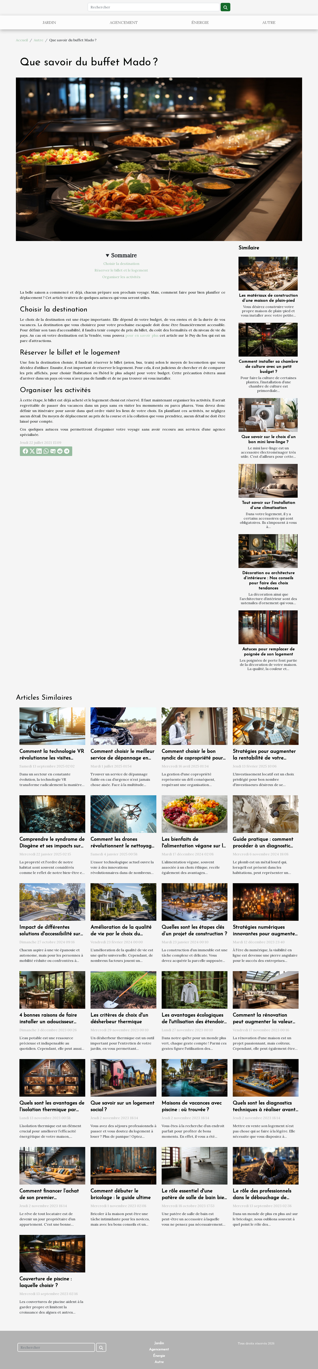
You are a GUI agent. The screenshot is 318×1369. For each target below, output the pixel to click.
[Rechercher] (154, 7)
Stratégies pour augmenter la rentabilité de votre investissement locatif (264, 758)
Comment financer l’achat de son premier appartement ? (49, 1198)
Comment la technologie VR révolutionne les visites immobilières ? (51, 758)
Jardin (49, 22)
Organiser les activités (121, 277)
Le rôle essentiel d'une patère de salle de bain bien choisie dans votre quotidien (194, 1198)
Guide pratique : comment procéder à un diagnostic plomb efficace (263, 846)
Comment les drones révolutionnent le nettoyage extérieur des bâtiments (122, 846)
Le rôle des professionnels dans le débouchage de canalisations (262, 1198)
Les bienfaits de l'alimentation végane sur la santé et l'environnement (194, 846)
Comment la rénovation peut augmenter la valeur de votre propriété (262, 1022)
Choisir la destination (121, 263)
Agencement (124, 22)
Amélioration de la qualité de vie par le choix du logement (121, 934)
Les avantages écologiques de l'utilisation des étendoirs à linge (194, 1022)
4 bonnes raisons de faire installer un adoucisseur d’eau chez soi (48, 1022)
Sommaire (124, 255)
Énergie (200, 22)
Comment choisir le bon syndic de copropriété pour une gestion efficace (192, 758)
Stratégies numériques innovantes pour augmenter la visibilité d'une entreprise (265, 934)
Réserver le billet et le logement (121, 270)
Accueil (22, 40)
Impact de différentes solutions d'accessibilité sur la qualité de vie (49, 934)
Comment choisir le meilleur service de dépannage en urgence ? (122, 758)
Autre (268, 22)
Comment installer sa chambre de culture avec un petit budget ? (268, 367)
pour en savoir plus (142, 335)
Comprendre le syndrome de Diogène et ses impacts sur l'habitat (52, 846)
